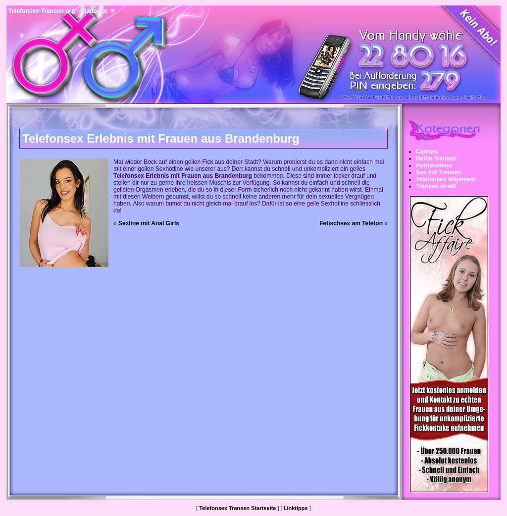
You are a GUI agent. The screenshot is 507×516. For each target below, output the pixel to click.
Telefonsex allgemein (446, 179)
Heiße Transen (436, 158)
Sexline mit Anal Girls (148, 223)
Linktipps (296, 508)
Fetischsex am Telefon (351, 223)
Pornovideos (434, 165)
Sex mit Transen (438, 172)
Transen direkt (436, 186)
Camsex (427, 151)
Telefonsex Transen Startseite (237, 508)
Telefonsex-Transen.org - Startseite (57, 10)
